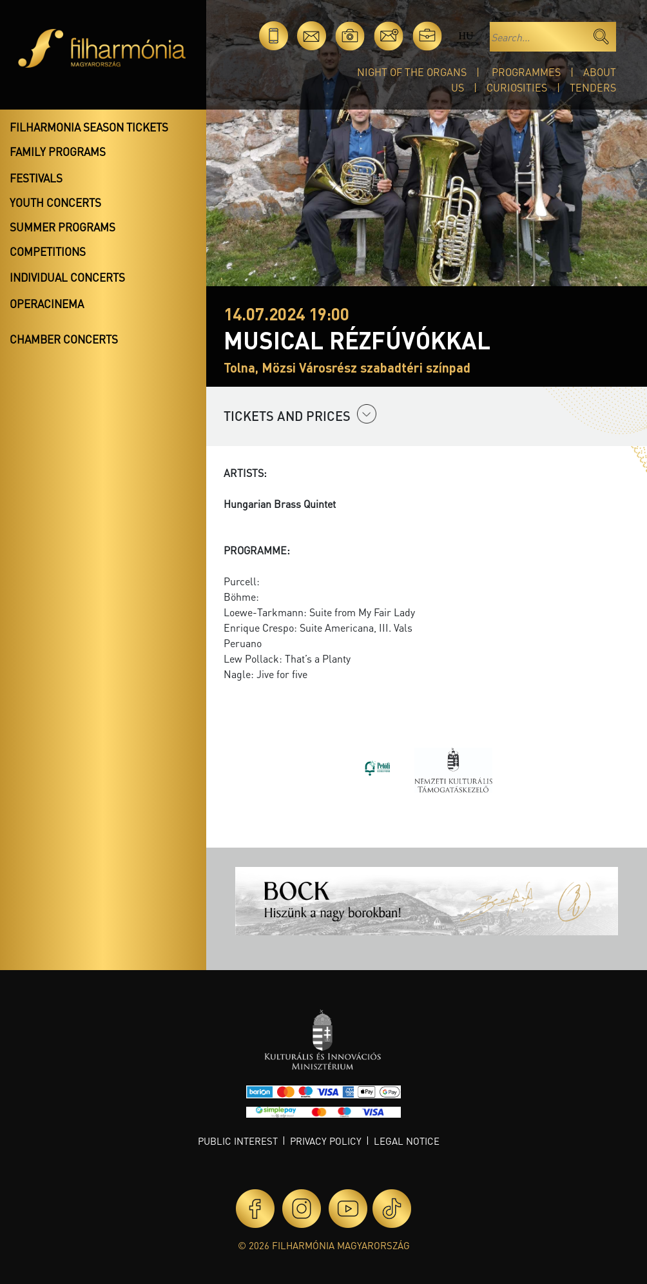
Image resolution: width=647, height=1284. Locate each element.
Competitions (48, 251)
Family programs (58, 151)
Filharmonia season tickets (89, 127)
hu (465, 35)
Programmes (526, 72)
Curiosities (517, 87)
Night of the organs (412, 72)
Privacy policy (326, 1140)
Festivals (36, 178)
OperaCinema (47, 304)
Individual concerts (67, 277)
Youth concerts (55, 202)
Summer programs (62, 227)
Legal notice (406, 1140)
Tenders (593, 87)
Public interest (238, 1140)
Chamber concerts (64, 339)
